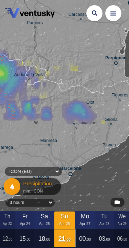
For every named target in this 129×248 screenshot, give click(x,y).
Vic (75, 124)
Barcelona (70, 170)
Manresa (48, 141)
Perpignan (116, 59)
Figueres (119, 96)
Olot (90, 103)
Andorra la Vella (29, 75)
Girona (111, 120)
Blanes (109, 146)
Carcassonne (81, 15)
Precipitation (32, 186)
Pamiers (35, 23)
